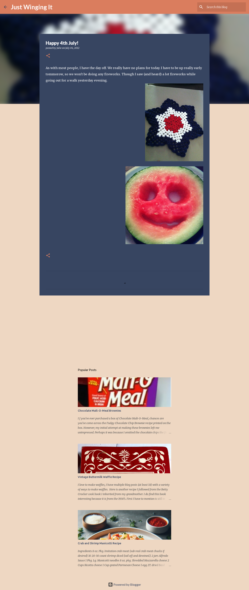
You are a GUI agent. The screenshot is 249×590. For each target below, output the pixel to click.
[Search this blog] (225, 7)
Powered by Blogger (124, 584)
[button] (48, 56)
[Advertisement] (124, 328)
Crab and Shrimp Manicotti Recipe (99, 543)
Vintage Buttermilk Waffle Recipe (99, 477)
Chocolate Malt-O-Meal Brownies (99, 410)
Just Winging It (32, 7)
